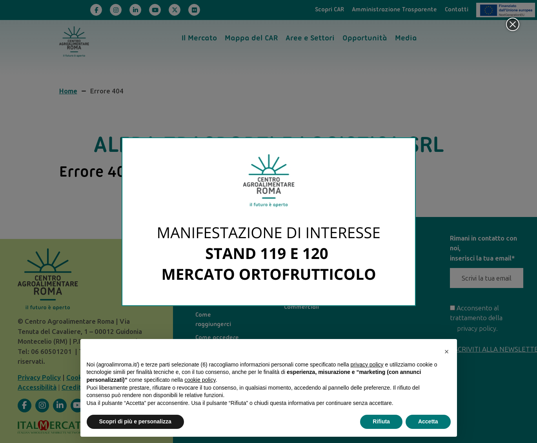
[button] (447, 351)
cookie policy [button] (199, 380)
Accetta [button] (428, 421)
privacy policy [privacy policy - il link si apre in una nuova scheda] (367, 364)
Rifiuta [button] (381, 421)
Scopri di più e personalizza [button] (135, 421)
